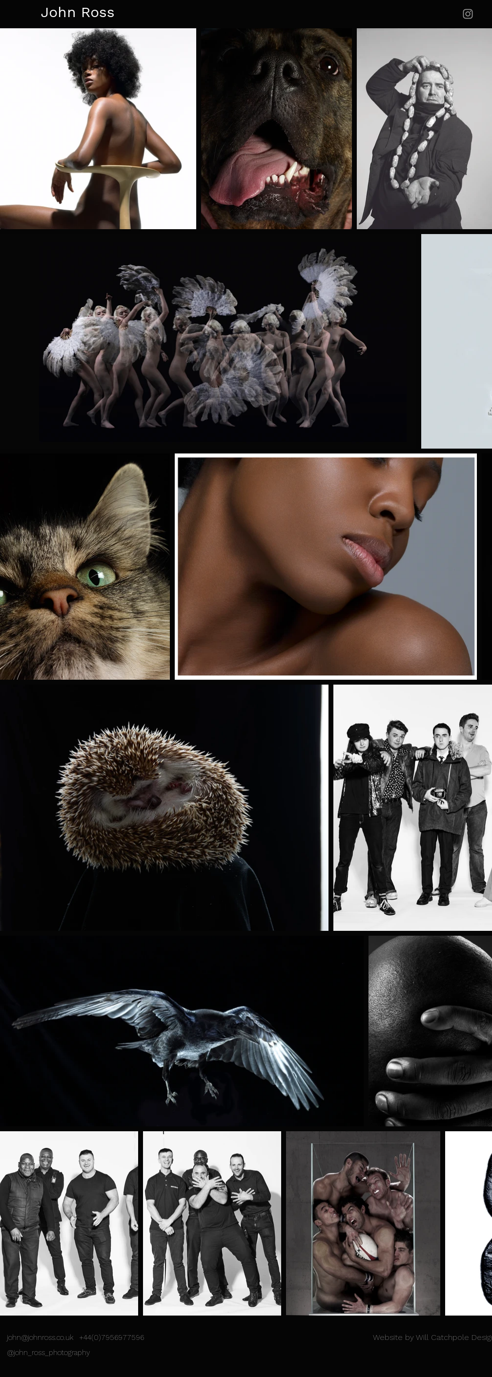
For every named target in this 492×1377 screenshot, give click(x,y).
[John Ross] (67, 13)
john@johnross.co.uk (40, 1338)
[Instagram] (467, 13)
